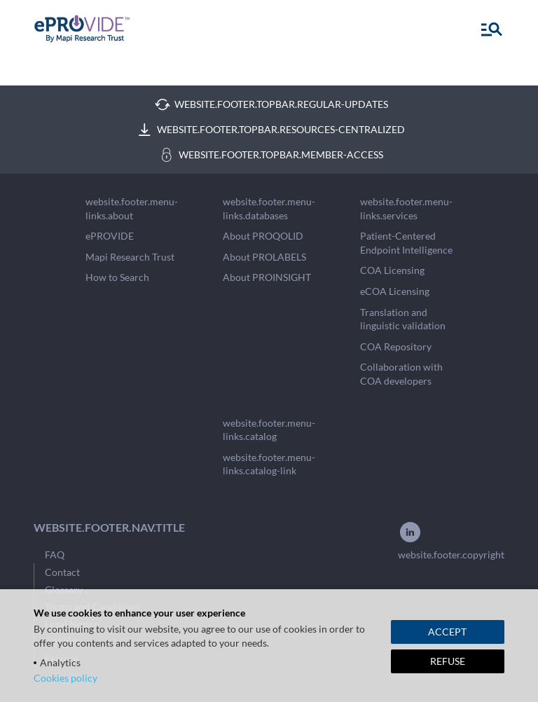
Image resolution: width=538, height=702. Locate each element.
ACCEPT (447, 632)
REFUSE (447, 661)
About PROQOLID (263, 236)
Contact (62, 572)
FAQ (54, 554)
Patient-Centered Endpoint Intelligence (406, 243)
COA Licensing (392, 270)
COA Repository (396, 346)
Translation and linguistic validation (403, 319)
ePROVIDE (109, 236)
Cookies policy (65, 678)
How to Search (117, 277)
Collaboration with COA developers (401, 374)
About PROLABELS (264, 257)
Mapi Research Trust (129, 257)
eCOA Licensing (394, 291)
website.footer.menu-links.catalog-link (269, 464)
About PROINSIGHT (267, 277)
